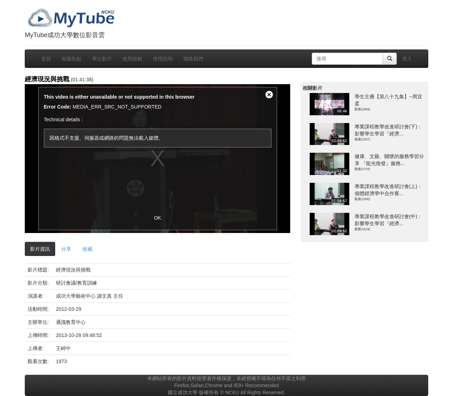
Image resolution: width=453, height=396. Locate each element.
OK (157, 218)
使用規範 (132, 59)
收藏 (87, 249)
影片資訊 (40, 249)
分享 (66, 249)
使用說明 (163, 59)
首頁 (46, 59)
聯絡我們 (193, 59)
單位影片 (102, 59)
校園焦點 (71, 59)
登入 (407, 59)
